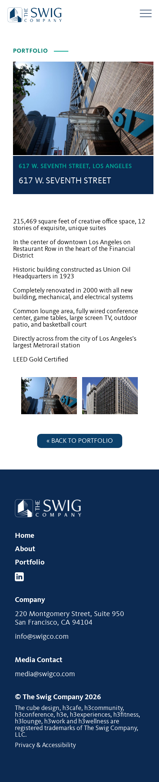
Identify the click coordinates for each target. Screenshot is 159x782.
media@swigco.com (45, 674)
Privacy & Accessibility (45, 745)
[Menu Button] (146, 13)
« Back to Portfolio (79, 441)
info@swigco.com (42, 637)
